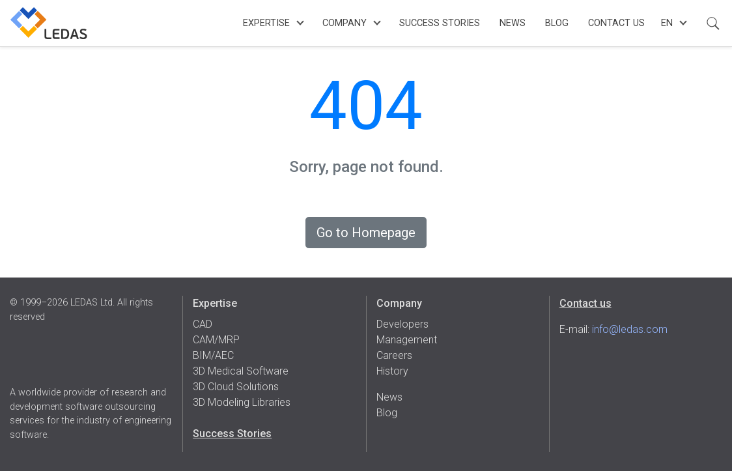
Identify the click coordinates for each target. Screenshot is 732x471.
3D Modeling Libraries (241, 402)
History (392, 371)
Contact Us (616, 23)
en (667, 23)
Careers (394, 355)
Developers (402, 324)
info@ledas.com (630, 329)
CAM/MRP (216, 340)
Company (344, 23)
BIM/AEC (213, 355)
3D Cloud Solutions (236, 386)
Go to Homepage (366, 232)
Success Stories (439, 23)
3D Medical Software (241, 371)
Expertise (266, 23)
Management (406, 340)
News (513, 23)
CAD (202, 324)
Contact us (585, 303)
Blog (557, 23)
